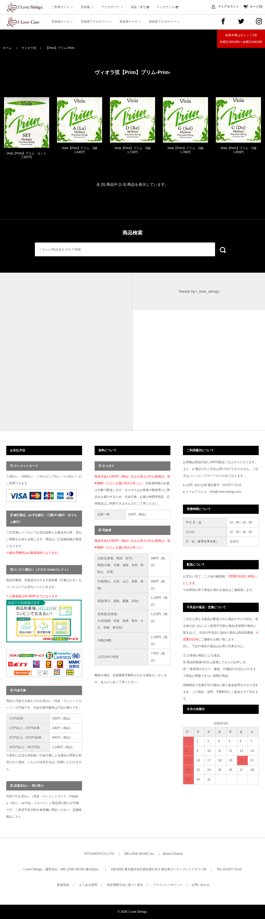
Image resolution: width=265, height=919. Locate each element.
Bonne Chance (173, 853)
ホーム (7, 48)
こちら (16, 816)
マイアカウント (228, 6)
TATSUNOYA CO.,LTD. (99, 853)
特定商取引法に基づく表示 (125, 885)
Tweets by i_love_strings (198, 291)
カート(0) (256, 6)
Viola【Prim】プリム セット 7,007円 (26, 157)
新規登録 (63, 885)
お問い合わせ (200, 885)
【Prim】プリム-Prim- (60, 48)
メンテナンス (167, 7)
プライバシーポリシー (168, 885)
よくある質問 (88, 885)
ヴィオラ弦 (28, 48)
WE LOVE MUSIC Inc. (139, 853)
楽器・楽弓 (140, 7)
